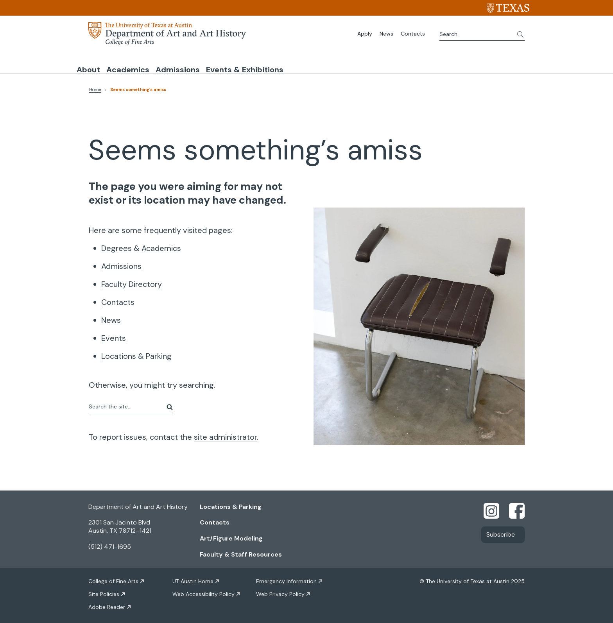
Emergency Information (286, 578)
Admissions (121, 263)
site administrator (225, 434)
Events (113, 335)
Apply (364, 33)
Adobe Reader (106, 604)
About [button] (101, 64)
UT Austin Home (192, 578)
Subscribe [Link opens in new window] (500, 532)
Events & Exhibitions (332, 64)
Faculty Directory (131, 281)
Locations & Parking (136, 353)
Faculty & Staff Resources (241, 552)
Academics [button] (165, 64)
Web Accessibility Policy (203, 591)
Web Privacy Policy (280, 591)
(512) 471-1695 (109, 544)
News (386, 33)
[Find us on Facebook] (517, 507)
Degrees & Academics (141, 245)
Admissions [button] (240, 64)
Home (95, 87)
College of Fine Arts (113, 578)
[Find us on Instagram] (491, 507)
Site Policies (103, 591)
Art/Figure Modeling (231, 536)
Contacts (413, 33)
